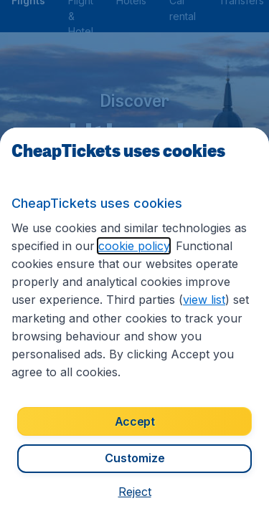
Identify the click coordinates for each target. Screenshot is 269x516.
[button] (134, 491)
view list (204, 299)
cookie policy (133, 246)
